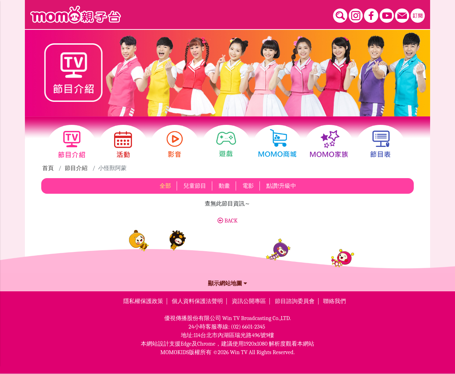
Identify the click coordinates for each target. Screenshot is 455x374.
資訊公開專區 (249, 301)
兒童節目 (194, 186)
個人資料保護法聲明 (197, 301)
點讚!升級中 (281, 186)
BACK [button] (227, 221)
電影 (248, 186)
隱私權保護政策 (143, 301)
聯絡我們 (334, 301)
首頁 (48, 168)
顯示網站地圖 (227, 283)
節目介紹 (76, 168)
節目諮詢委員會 (295, 301)
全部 (165, 186)
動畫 (224, 186)
